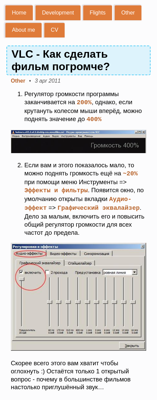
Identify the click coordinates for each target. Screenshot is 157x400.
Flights (98, 13)
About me (23, 30)
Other (128, 13)
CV (54, 30)
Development (58, 13)
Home (19, 13)
